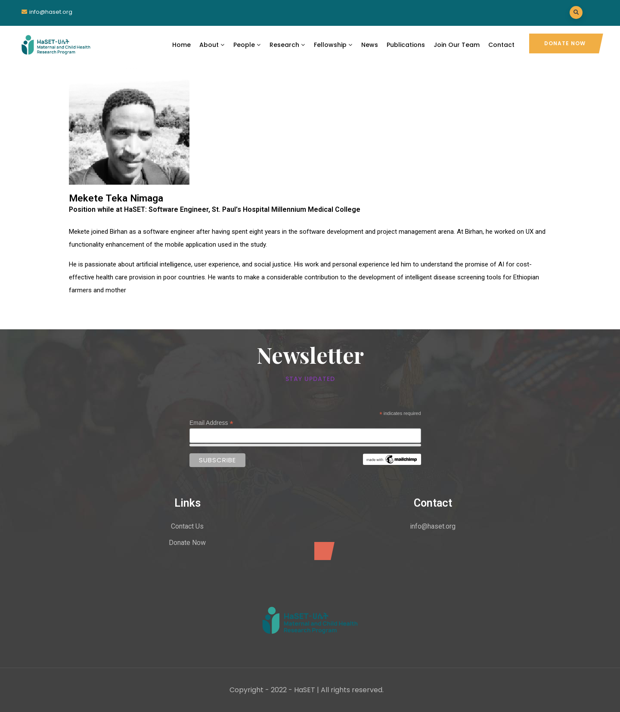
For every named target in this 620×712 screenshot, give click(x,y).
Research (287, 44)
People (247, 44)
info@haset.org (50, 12)
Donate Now (565, 43)
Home (181, 44)
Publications (406, 44)
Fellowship (333, 44)
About (212, 44)
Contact (501, 44)
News (369, 44)
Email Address (211, 423)
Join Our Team (457, 44)
